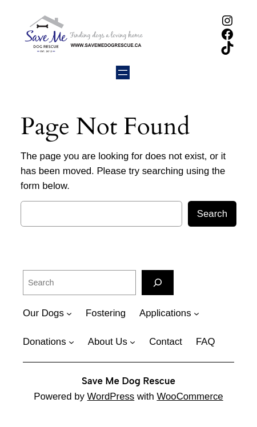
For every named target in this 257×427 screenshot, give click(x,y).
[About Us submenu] (132, 342)
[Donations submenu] (71, 342)
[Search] (158, 282)
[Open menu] (123, 72)
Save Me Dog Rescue (128, 380)
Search (212, 213)
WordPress (111, 396)
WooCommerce (189, 396)
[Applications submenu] (196, 313)
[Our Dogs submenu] (69, 313)
